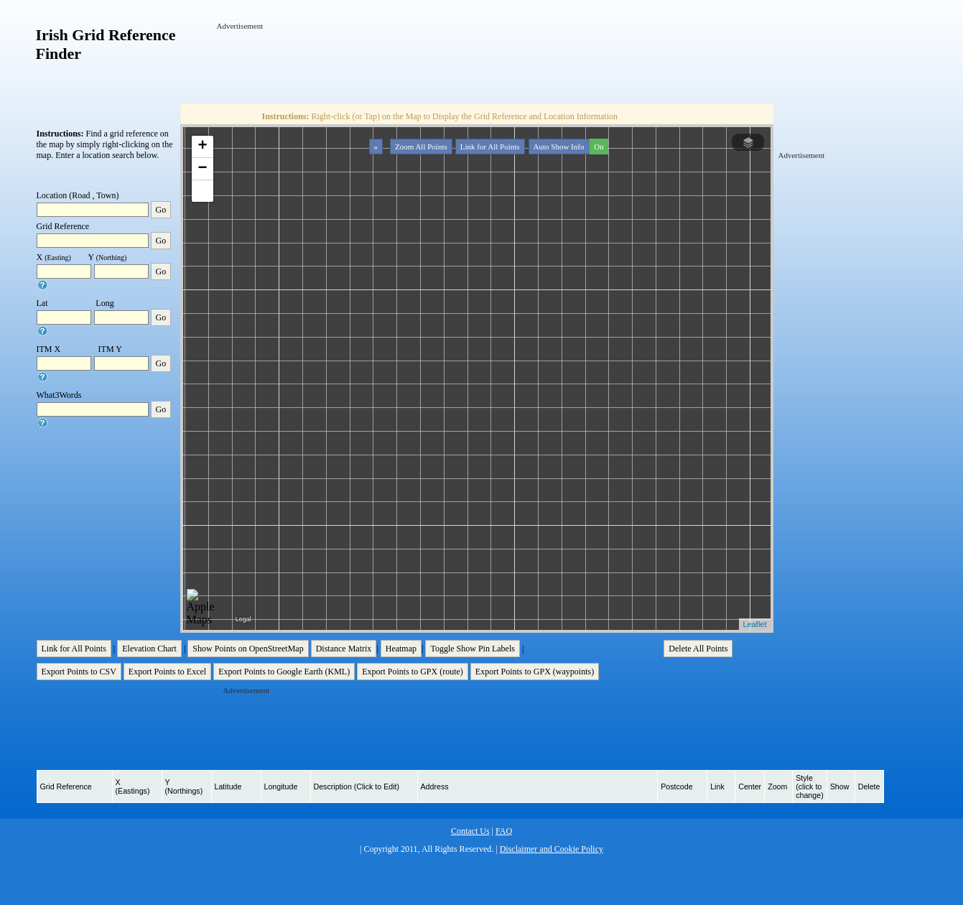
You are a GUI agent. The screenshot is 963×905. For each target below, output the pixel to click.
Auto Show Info (569, 146)
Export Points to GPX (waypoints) (534, 672)
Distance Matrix (344, 649)
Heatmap (401, 649)
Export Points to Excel (167, 672)
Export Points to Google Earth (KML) (284, 672)
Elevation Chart (149, 649)
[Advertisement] (478, 64)
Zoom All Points (421, 146)
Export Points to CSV (79, 672)
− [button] (202, 169)
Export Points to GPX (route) (412, 672)
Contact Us (470, 831)
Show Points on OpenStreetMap (247, 649)
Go (161, 210)
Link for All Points (490, 146)
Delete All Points (698, 649)
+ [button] (202, 146)
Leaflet (754, 624)
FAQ (504, 831)
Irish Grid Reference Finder (106, 44)
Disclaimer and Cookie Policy (551, 849)
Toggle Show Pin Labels (472, 649)
